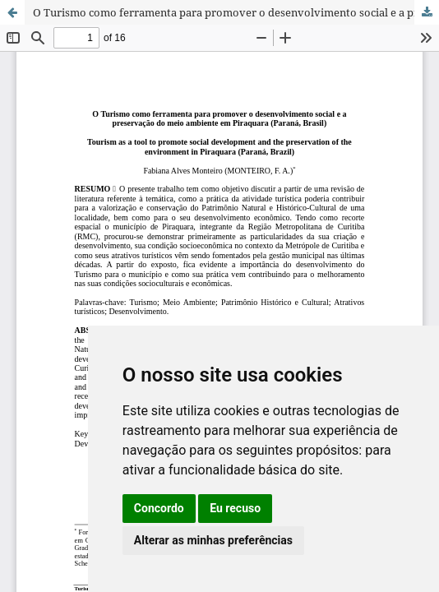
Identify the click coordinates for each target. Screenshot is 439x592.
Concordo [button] (159, 508)
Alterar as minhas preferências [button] (213, 540)
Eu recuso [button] (235, 508)
